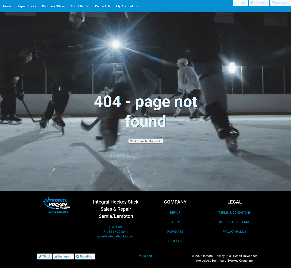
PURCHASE (175, 231)
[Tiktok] (240, 3)
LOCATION (175, 241)
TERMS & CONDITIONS (234, 212)
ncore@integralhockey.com (116, 236)
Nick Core (116, 227)
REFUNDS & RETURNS (234, 222)
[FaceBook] (259, 3)
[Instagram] (280, 3)
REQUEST (175, 222)
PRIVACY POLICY (235, 231)
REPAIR (175, 212)
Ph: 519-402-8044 (116, 231)
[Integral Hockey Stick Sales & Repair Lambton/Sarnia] (56, 205)
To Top (145, 256)
